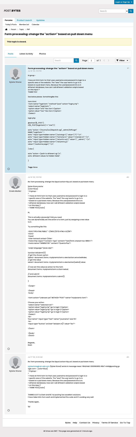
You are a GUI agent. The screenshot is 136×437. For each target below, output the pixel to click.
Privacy (95, 422)
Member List (24, 24)
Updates (40, 20)
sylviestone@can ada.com (39, 366)
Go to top (125, 422)
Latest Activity (26, 53)
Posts (10, 53)
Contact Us (84, 422)
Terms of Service (110, 422)
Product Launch (24, 20)
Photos (42, 53)
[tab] (10, 53)
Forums (8, 20)
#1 (128, 68)
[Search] (113, 11)
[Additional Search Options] (126, 11)
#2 (128, 177)
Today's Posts (11, 24)
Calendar (35, 24)
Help (75, 422)
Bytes (68, 422)
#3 (128, 357)
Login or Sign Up (123, 2)
